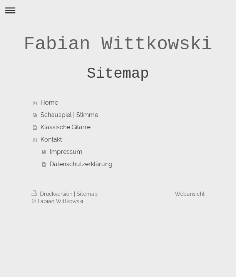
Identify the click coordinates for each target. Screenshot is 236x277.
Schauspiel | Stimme (69, 114)
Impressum (66, 151)
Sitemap (87, 194)
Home (49, 102)
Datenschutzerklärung (81, 164)
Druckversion (53, 194)
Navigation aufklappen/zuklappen (118, 10)
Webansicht (190, 194)
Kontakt (51, 139)
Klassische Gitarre (65, 127)
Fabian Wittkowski (118, 44)
